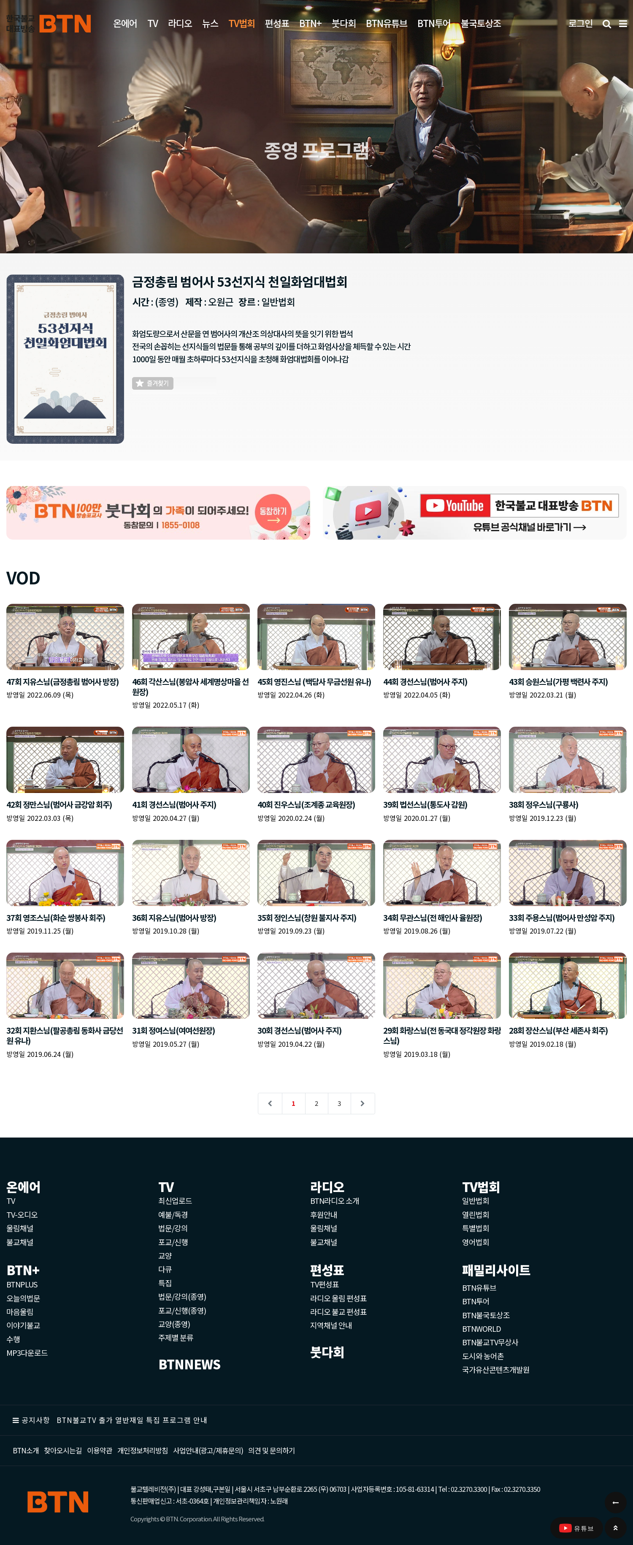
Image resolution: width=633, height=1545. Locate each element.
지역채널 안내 (331, 1325)
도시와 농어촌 (483, 1355)
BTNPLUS (21, 1284)
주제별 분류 (175, 1337)
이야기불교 (23, 1325)
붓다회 (344, 23)
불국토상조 (481, 23)
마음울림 (19, 1311)
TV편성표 (324, 1284)
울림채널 (19, 1227)
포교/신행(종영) (182, 1310)
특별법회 (475, 1227)
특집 (165, 1282)
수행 (13, 1338)
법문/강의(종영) (182, 1296)
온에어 (125, 23)
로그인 (580, 23)
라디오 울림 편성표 (338, 1297)
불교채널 (19, 1241)
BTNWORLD (481, 1328)
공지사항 (36, 1420)
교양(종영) (174, 1323)
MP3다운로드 (27, 1352)
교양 (165, 1255)
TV (152, 23)
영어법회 (475, 1241)
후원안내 (323, 1214)
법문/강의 (173, 1227)
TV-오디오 (22, 1214)
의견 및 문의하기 (271, 1450)
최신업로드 (175, 1200)
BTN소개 (26, 1450)
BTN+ (310, 23)
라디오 (180, 23)
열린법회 (475, 1214)
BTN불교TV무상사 (490, 1341)
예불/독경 (173, 1214)
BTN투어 (434, 23)
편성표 (277, 23)
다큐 (165, 1268)
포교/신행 (173, 1241)
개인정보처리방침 (142, 1450)
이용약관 (99, 1450)
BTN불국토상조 (486, 1314)
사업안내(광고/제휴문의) (208, 1450)
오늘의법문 (23, 1297)
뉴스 (210, 23)
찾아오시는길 (63, 1450)
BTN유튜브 (386, 23)
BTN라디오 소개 (334, 1200)
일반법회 (475, 1200)
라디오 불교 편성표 (338, 1311)
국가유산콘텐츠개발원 (496, 1369)
